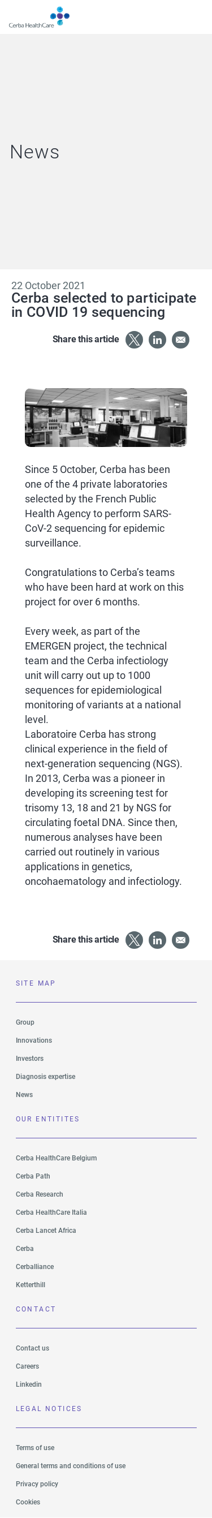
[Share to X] (134, 340)
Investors (30, 1059)
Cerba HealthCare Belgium (56, 1158)
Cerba (25, 1249)
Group (25, 1022)
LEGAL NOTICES (49, 1409)
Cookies (28, 1502)
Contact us (32, 1348)
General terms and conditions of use (71, 1466)
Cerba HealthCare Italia (51, 1212)
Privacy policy (37, 1484)
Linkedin (29, 1384)
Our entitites (48, 1119)
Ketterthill (30, 1285)
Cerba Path (33, 1176)
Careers (27, 1366)
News (24, 1095)
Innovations (34, 1040)
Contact (36, 1309)
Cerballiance (35, 1267)
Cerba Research (39, 1194)
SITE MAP (36, 983)
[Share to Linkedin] (157, 340)
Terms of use (35, 1448)
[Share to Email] (180, 340)
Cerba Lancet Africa (46, 1231)
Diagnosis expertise (45, 1077)
